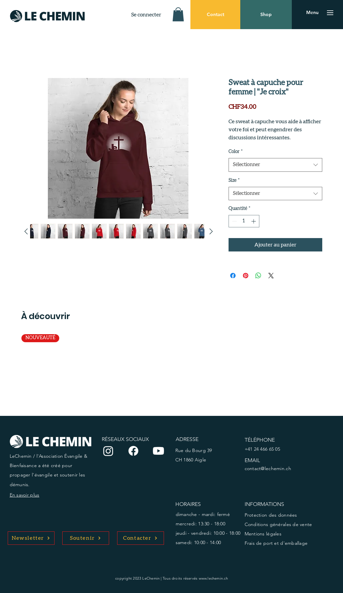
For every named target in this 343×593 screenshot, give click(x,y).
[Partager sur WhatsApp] (258, 276)
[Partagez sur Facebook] (233, 276)
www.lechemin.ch (213, 578)
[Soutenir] (85, 538)
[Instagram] (108, 450)
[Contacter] (140, 538)
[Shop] (266, 14)
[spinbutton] (244, 221)
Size (234, 180)
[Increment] (254, 221)
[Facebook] (133, 450)
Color (236, 151)
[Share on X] (271, 276)
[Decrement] (234, 221)
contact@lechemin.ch (268, 468)
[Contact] (215, 14)
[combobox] (275, 165)
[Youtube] (158, 450)
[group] (172, 369)
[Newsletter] (31, 538)
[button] (178, 14)
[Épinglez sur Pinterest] (246, 276)
